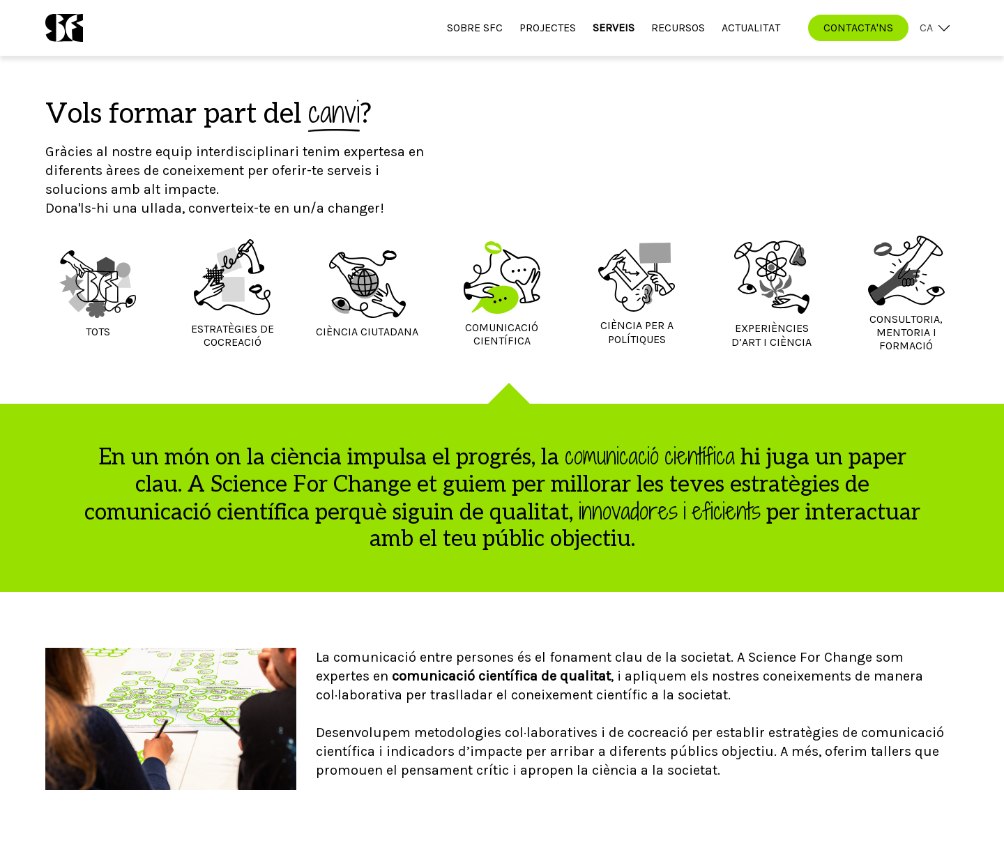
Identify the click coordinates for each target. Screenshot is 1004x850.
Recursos (678, 27)
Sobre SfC (475, 27)
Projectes (547, 27)
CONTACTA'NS (858, 27)
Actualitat (751, 27)
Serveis (613, 27)
